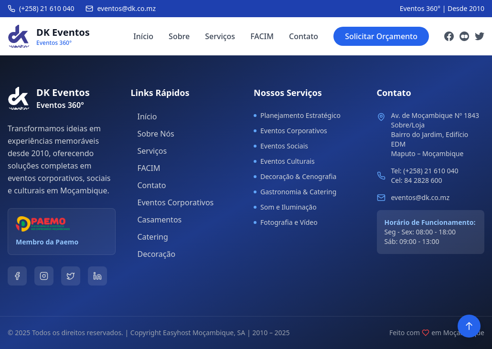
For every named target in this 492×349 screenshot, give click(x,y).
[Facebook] (449, 36)
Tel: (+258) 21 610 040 (425, 170)
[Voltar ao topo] (469, 326)
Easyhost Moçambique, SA (204, 332)
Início (143, 36)
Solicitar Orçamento (381, 36)
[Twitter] (479, 36)
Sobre (179, 36)
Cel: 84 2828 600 (416, 180)
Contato (303, 36)
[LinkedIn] (97, 276)
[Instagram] (464, 36)
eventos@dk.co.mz (420, 197)
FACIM (262, 36)
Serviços (220, 36)
